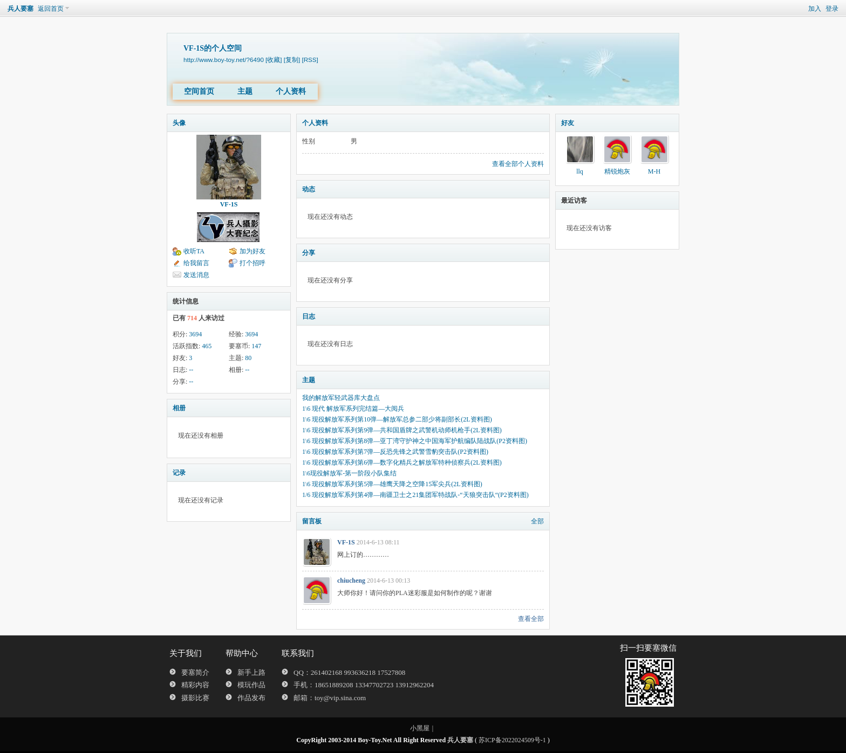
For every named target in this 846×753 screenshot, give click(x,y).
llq (579, 171)
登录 (831, 8)
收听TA (193, 251)
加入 (814, 8)
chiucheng (351, 580)
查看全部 (531, 619)
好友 (567, 123)
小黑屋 (419, 728)
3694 (195, 334)
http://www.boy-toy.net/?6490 (223, 59)
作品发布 (251, 698)
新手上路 (251, 672)
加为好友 (252, 251)
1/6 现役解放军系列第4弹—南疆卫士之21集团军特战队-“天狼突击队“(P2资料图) (415, 495)
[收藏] (273, 59)
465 (207, 346)
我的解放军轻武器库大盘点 (341, 398)
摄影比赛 (195, 698)
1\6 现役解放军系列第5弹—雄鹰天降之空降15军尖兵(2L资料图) (392, 484)
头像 (179, 123)
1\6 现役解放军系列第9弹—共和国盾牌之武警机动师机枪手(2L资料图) (402, 430)
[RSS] (310, 59)
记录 (179, 472)
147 (256, 346)
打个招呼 (252, 263)
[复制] (292, 59)
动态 (308, 189)
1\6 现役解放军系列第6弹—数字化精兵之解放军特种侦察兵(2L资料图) (402, 462)
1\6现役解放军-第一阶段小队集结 (349, 473)
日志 (308, 316)
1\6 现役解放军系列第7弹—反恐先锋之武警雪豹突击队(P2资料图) (395, 451)
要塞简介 (195, 672)
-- (191, 370)
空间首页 (199, 91)
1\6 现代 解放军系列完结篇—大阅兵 (353, 408)
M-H (654, 171)
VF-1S (229, 204)
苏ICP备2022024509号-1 (512, 740)
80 (248, 358)
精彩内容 (195, 685)
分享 (308, 253)
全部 (537, 521)
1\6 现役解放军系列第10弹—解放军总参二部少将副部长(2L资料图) (397, 419)
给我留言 (196, 263)
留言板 (312, 521)
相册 (179, 408)
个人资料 (291, 91)
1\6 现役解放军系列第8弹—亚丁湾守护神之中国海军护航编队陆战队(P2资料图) (414, 441)
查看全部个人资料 (518, 164)
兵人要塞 (20, 8)
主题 (245, 91)
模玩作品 (251, 685)
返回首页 (51, 8)
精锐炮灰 (617, 171)
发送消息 (196, 275)
